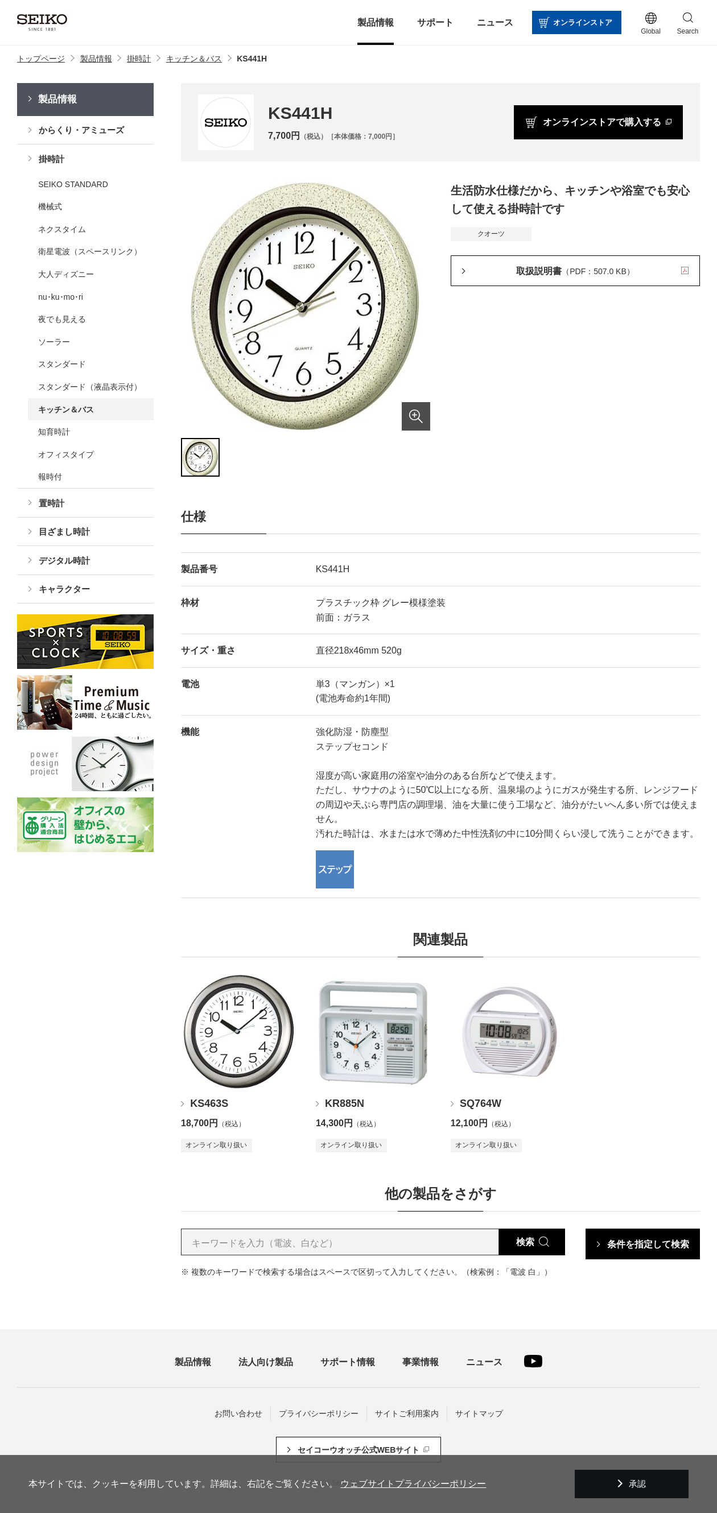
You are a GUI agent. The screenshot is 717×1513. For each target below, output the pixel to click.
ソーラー (54, 341)
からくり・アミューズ (81, 130)
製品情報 (57, 99)
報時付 (50, 476)
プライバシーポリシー (318, 1413)
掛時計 (51, 159)
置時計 (51, 503)
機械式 (50, 206)
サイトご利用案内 (407, 1413)
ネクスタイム (62, 229)
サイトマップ (479, 1413)
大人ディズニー (66, 274)
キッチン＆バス (66, 409)
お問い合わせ (238, 1413)
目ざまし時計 (64, 531)
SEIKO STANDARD (73, 184)
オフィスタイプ (66, 454)
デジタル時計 (64, 560)
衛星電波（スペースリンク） (90, 251)
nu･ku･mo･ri (60, 296)
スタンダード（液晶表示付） (90, 386)
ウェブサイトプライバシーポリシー (413, 1484)
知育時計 (54, 431)
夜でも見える (62, 319)
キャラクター (64, 589)
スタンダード (62, 364)
